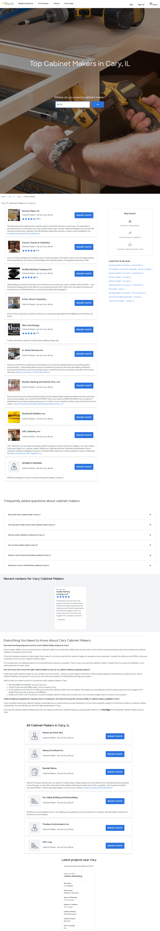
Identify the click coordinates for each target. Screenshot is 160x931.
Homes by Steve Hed (53, 732)
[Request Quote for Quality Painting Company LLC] (84, 274)
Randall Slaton (50, 768)
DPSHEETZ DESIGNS (32, 463)
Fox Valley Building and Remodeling (60, 797)
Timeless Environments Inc (56, 824)
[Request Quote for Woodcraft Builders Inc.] (84, 417)
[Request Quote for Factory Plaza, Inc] (84, 215)
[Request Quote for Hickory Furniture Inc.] (115, 754)
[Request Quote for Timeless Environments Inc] (115, 828)
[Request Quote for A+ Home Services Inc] (84, 354)
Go (98, 104)
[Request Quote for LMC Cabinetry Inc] (84, 435)
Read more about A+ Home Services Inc (33, 372)
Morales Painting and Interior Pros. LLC (41, 382)
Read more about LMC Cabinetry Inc (26, 453)
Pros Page (106, 710)
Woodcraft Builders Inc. (33, 413)
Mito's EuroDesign (31, 325)
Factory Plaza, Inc (31, 211)
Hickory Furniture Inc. (53, 750)
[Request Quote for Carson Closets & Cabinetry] (84, 247)
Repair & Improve (25, 3)
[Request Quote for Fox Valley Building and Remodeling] (115, 801)
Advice (56, 3)
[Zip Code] (73, 104)
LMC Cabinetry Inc (31, 431)
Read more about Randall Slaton (98, 788)
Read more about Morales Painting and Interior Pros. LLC (38, 404)
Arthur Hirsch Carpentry (34, 299)
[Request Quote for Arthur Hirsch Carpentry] (84, 303)
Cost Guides (43, 3)
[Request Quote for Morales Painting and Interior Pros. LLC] (84, 386)
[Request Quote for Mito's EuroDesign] (84, 330)
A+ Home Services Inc (32, 350)
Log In (153, 4)
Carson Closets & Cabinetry (36, 242)
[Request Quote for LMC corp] (115, 846)
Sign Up (141, 4)
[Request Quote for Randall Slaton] (115, 772)
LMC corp (47, 842)
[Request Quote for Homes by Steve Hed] (115, 736)
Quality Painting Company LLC (37, 269)
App (131, 4)
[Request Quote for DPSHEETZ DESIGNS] (84, 467)
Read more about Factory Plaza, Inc (24, 233)
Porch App (68, 3)
